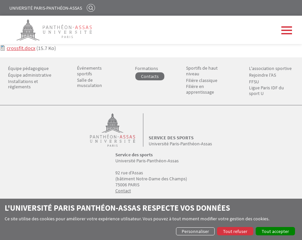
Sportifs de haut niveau (202, 71)
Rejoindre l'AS (262, 75)
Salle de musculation (89, 83)
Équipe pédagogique (28, 68)
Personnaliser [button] (195, 231)
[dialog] (151, 219)
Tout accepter (275, 231)
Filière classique (201, 80)
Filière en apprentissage (200, 89)
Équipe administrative (29, 75)
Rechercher (91, 8)
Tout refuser (235, 231)
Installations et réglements (23, 84)
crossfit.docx (21, 48)
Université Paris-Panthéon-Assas (45, 8)
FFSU (254, 82)
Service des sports (171, 138)
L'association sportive (270, 68)
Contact (123, 191)
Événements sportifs (89, 71)
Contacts (150, 76)
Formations (146, 68)
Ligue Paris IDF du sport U (266, 90)
